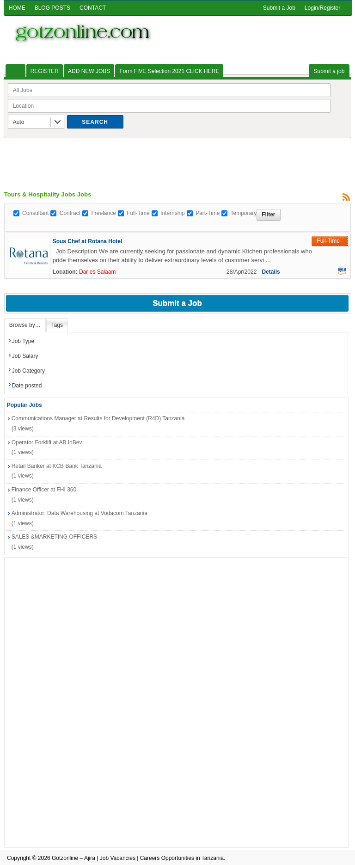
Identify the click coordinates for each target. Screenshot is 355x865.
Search (95, 122)
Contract (70, 213)
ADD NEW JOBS (89, 71)
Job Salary (25, 356)
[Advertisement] (177, 159)
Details (271, 272)
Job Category (28, 371)
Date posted (27, 385)
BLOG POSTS (52, 8)
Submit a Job (279, 8)
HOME (17, 8)
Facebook (342, 271)
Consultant (35, 213)
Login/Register (322, 8)
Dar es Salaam (97, 272)
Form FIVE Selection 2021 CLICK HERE (169, 71)
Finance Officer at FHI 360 (44, 489)
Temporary (243, 213)
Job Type (23, 341)
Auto (18, 122)
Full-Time (138, 213)
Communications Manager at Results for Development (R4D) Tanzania (98, 418)
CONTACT (93, 8)
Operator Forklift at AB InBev (47, 442)
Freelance (103, 213)
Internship (172, 213)
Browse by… (25, 325)
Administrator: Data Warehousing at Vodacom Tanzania (79, 513)
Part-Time (208, 213)
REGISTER (45, 71)
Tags (57, 325)
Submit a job (329, 71)
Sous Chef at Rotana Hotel (87, 241)
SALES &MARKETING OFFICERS (54, 537)
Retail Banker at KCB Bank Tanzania (57, 466)
